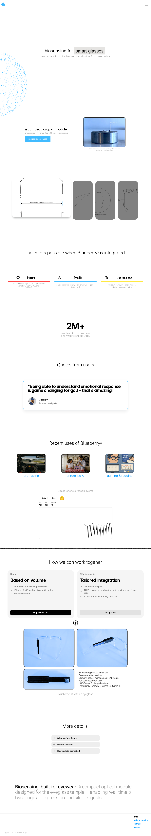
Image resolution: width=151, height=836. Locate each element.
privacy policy (141, 820)
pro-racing (31, 475)
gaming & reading (120, 475)
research (138, 827)
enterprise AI (75, 475)
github (137, 823)
